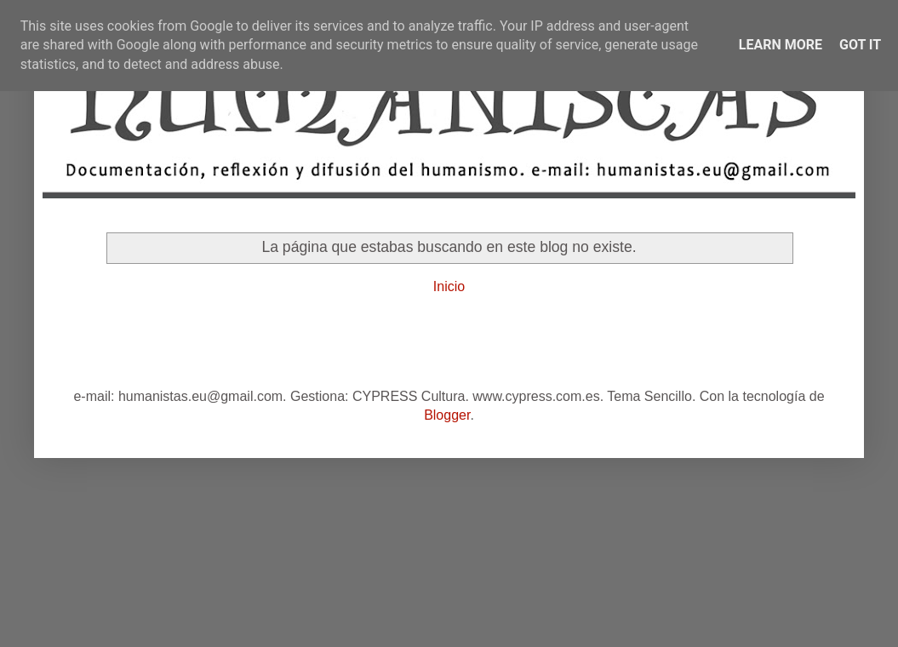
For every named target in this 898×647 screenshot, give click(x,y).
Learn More (780, 45)
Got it (860, 45)
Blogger (447, 415)
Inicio (449, 286)
